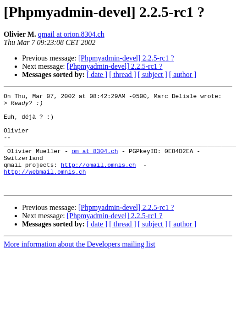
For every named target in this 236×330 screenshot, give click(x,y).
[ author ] (183, 74)
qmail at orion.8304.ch (71, 34)
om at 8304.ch (94, 163)
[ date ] (97, 74)
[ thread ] (122, 74)
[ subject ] (152, 74)
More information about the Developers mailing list (79, 263)
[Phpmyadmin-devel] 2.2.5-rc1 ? (126, 58)
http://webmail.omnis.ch (45, 188)
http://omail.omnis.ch (98, 180)
